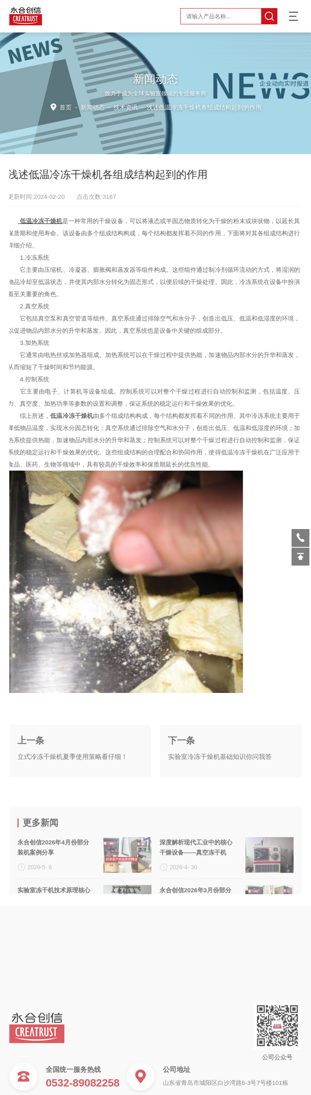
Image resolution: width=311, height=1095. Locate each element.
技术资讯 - (187, 106)
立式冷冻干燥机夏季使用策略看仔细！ (72, 773)
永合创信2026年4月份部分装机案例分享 (53, 882)
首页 (68, 106)
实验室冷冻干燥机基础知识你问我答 (220, 773)
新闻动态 (94, 106)
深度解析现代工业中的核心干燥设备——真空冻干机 (196, 882)
